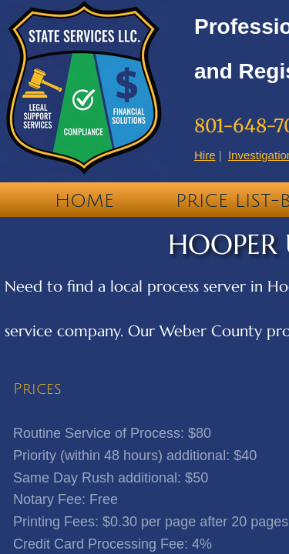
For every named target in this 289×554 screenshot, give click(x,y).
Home (84, 201)
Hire (205, 155)
